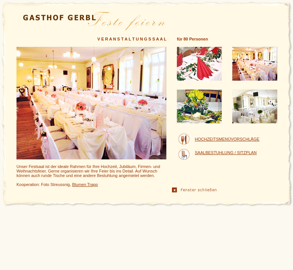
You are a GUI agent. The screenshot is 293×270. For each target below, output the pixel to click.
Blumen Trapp (85, 184)
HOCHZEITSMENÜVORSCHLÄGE (227, 139)
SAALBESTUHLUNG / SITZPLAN (226, 152)
